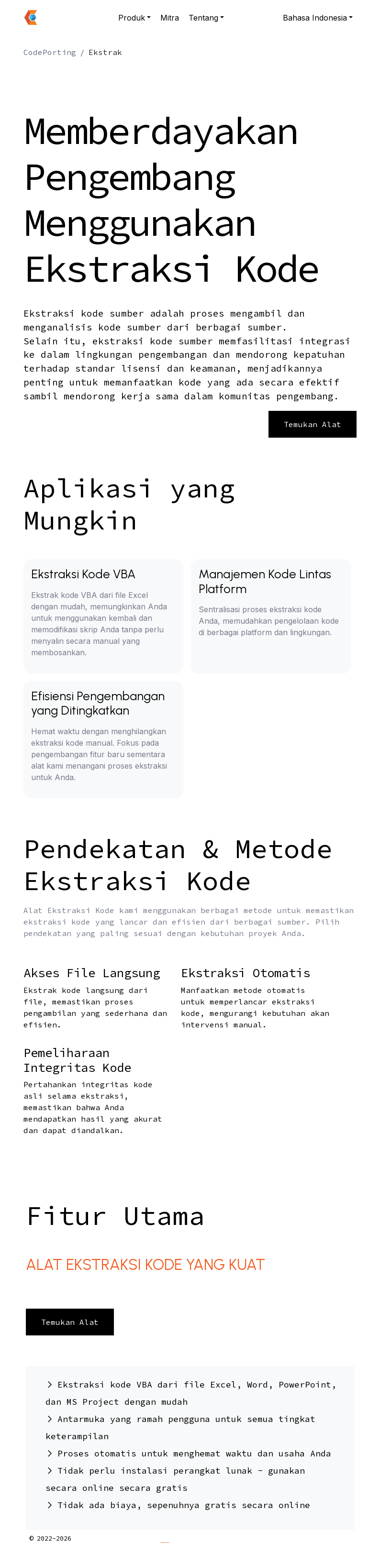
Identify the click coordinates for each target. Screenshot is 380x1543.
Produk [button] (131, 17)
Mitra (169, 17)
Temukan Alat (312, 424)
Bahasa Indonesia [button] (315, 17)
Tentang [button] (203, 17)
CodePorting (49, 52)
